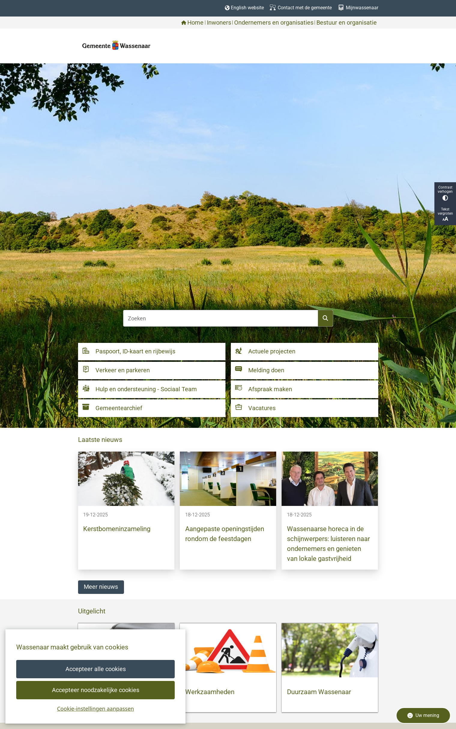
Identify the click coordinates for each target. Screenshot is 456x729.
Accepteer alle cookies (95, 669)
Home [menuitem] (192, 22)
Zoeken (325, 318)
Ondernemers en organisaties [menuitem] (273, 22)
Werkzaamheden (209, 692)
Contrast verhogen (445, 193)
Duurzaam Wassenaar (319, 692)
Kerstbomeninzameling (116, 529)
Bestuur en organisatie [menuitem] (346, 22)
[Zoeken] (220, 318)
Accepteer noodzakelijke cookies (95, 690)
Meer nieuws (101, 586)
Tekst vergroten (445, 214)
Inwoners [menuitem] (219, 22)
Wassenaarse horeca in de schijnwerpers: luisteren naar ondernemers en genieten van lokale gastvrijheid (328, 543)
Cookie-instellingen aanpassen (95, 708)
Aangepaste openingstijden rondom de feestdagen (224, 534)
